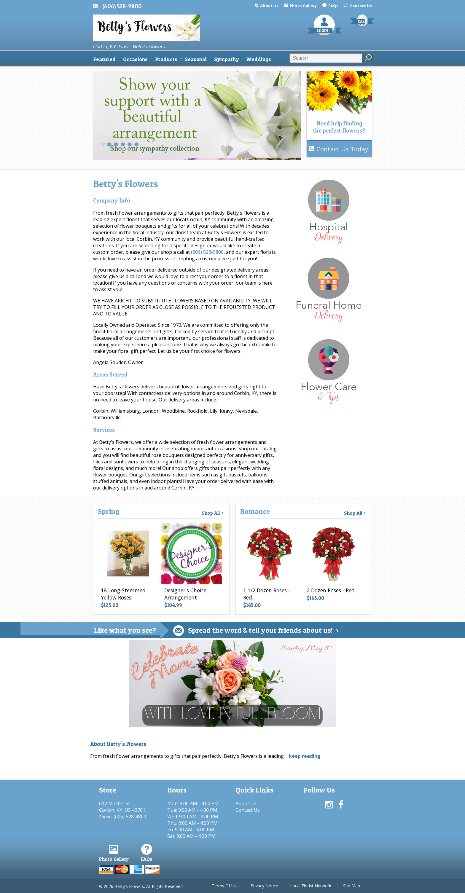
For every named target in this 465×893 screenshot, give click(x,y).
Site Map (351, 886)
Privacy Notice (264, 886)
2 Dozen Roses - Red (331, 590)
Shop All (213, 513)
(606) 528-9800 (122, 6)
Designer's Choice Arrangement (185, 594)
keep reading (305, 756)
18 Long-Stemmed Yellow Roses (123, 594)
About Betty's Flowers (118, 744)
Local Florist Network (310, 886)
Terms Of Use (225, 886)
